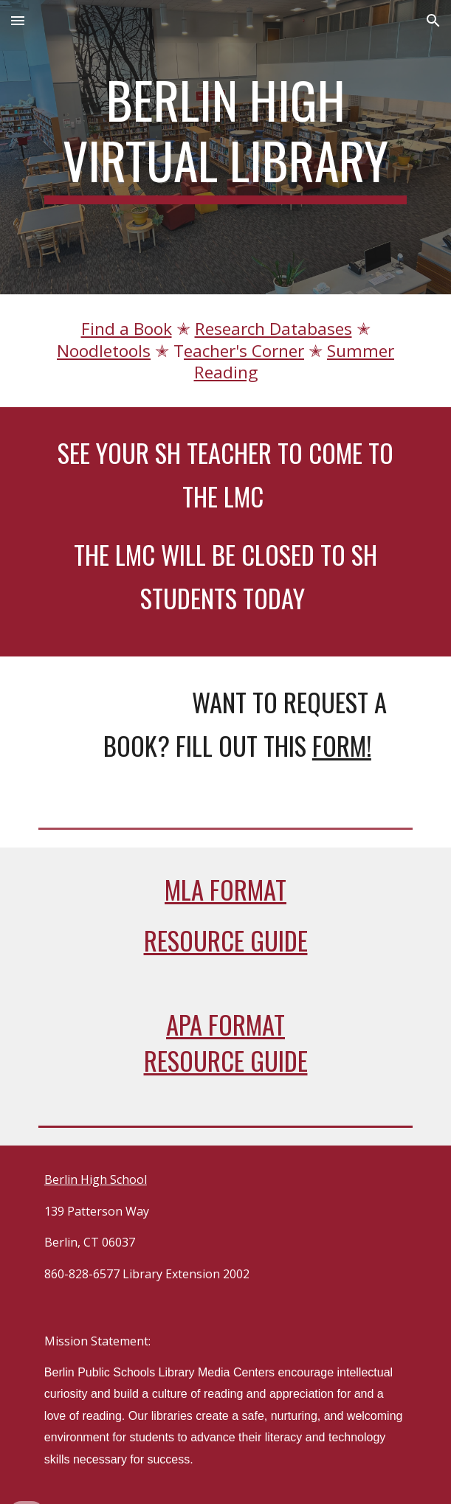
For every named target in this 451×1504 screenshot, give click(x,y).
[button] (17, 20)
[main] (225, 137)
